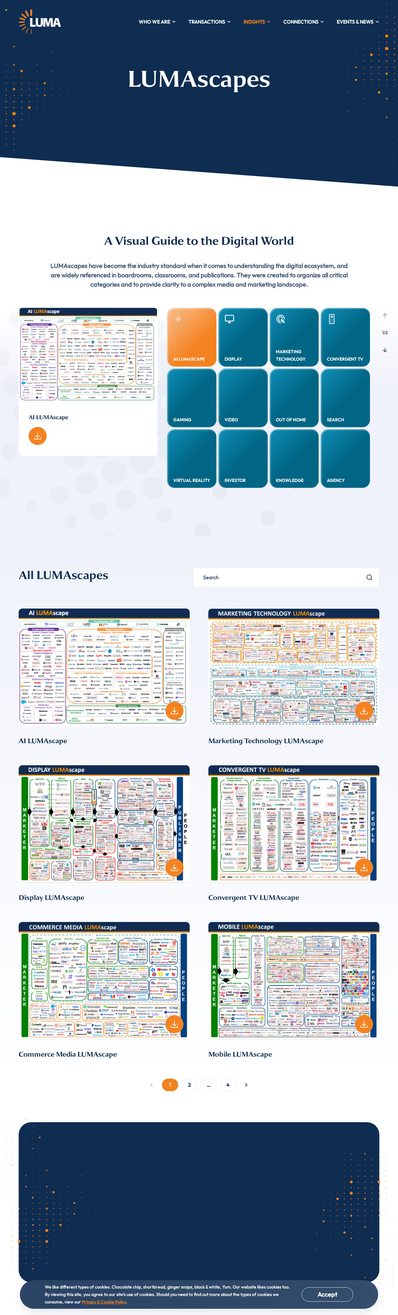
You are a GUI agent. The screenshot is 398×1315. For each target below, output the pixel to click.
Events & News (358, 22)
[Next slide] (384, 350)
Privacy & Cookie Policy (104, 1302)
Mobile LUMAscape (240, 1054)
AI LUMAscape (43, 741)
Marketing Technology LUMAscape (265, 741)
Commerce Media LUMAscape (68, 1054)
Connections (303, 22)
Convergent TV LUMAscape (253, 897)
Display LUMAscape (51, 897)
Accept (327, 1294)
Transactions (209, 22)
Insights (257, 22)
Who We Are (157, 22)
